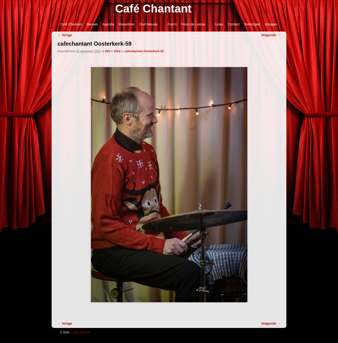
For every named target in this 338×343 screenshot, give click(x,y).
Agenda (108, 24)
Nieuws (92, 24)
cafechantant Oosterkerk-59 (144, 51)
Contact (234, 24)
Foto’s (172, 24)
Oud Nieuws (149, 25)
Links (219, 24)
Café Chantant (153, 8)
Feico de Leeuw (194, 25)
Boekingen (252, 24)
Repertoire (126, 24)
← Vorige (65, 35)
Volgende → (270, 35)
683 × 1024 (112, 51)
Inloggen (271, 24)
